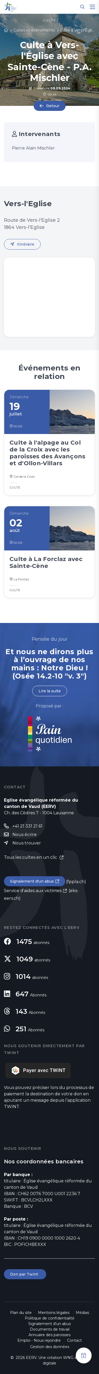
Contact (74, 1340)
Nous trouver (26, 843)
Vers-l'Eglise (49, 100)
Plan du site (21, 1312)
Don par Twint (25, 1274)
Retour (52, 105)
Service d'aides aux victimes (33, 890)
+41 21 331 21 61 (27, 826)
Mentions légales (53, 1312)
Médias (82, 1312)
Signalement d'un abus (32, 881)
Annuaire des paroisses (49, 1334)
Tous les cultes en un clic (31, 857)
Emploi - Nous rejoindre (39, 1340)
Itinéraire (25, 244)
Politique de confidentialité (49, 1318)
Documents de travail (49, 1329)
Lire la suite (50, 691)
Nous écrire (24, 834)
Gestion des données (49, 1346)
